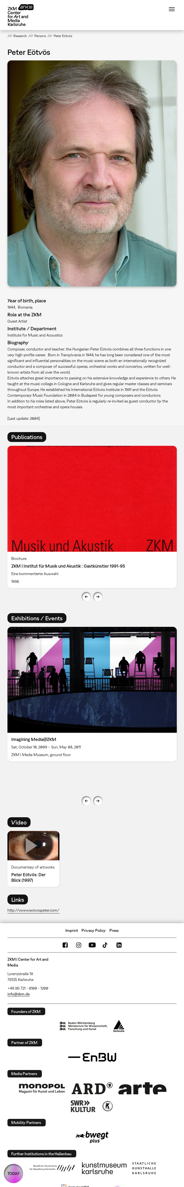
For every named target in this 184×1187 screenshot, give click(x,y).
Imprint (71, 930)
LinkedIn (119, 945)
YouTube (92, 945)
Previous (86, 597)
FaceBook (65, 945)
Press (114, 930)
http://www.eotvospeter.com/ (33, 910)
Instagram (78, 945)
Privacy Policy (94, 930)
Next (98, 597)
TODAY (13, 1173)
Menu (172, 9)
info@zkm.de (18, 994)
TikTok (105, 945)
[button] (92, 173)
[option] (92, 517)
